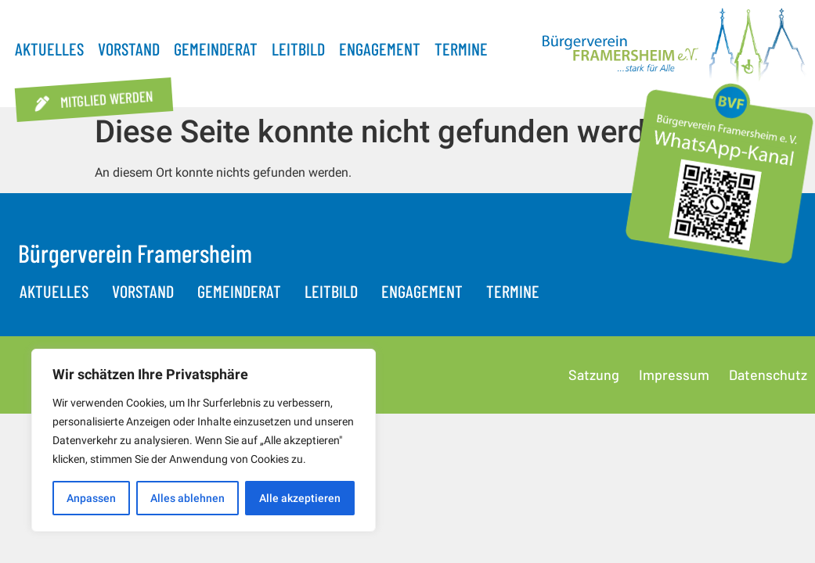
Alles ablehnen (187, 498)
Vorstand (129, 48)
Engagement (379, 48)
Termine (461, 48)
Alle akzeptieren (300, 498)
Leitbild (298, 48)
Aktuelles (49, 48)
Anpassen (91, 498)
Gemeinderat (216, 48)
